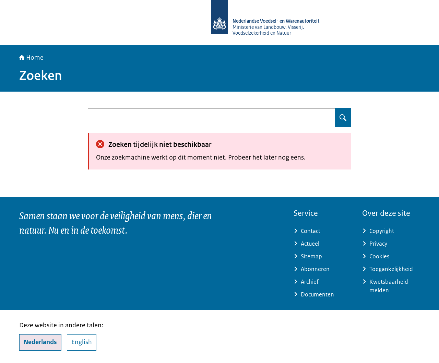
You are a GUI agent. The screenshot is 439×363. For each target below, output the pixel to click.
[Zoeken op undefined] (343, 117)
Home (31, 58)
